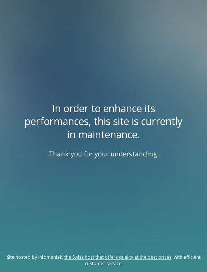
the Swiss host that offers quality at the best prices (117, 257)
